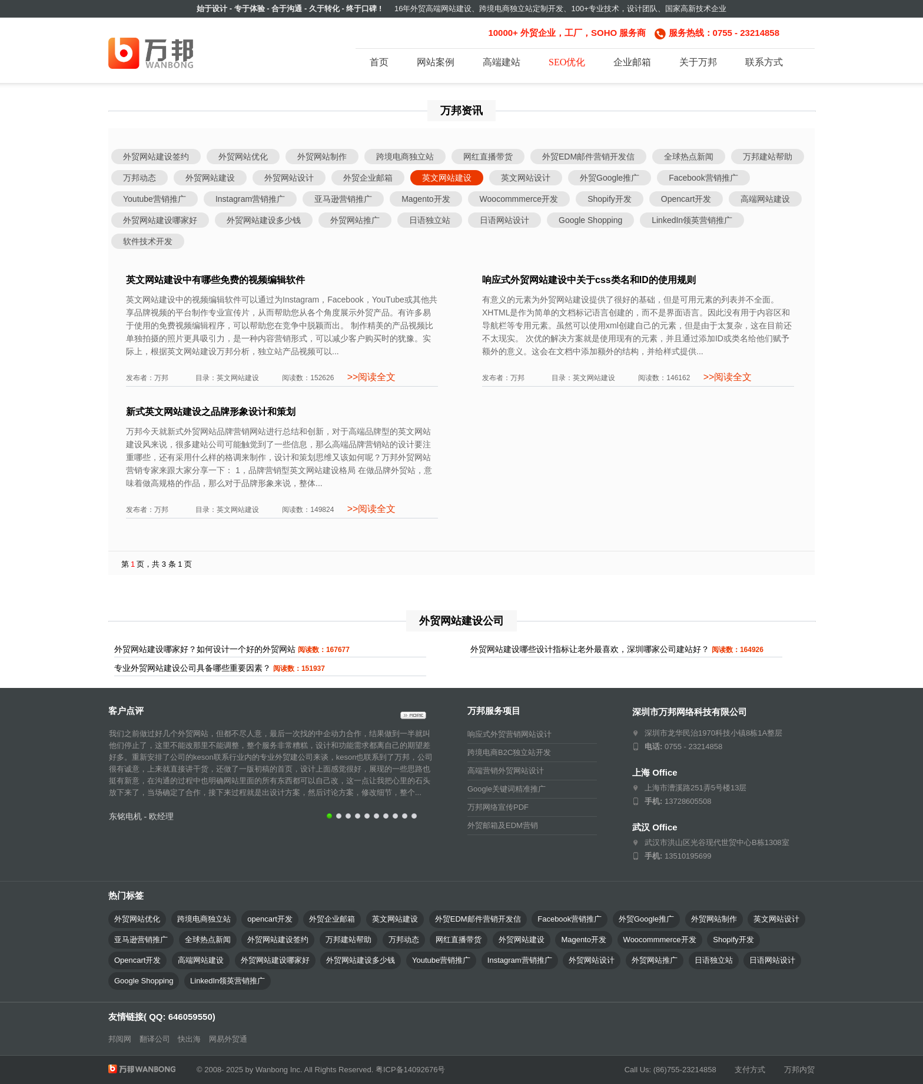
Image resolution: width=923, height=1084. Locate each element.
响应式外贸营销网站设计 (509, 734)
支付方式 (750, 1069)
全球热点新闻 (688, 156)
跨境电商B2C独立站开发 (509, 752)
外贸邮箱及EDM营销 (502, 825)
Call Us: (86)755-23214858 (670, 1069)
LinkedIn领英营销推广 (692, 220)
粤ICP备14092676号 (411, 1069)
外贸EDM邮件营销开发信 (588, 156)
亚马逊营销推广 (343, 199)
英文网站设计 (525, 177)
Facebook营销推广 (703, 177)
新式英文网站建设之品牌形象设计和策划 (211, 412)
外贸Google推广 (609, 177)
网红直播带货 (488, 156)
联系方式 (764, 62)
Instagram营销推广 (250, 199)
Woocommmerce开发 (519, 199)
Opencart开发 (686, 199)
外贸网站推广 (355, 220)
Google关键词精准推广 (506, 788)
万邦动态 (139, 177)
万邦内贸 (799, 1069)
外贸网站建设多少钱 (264, 220)
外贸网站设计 (289, 177)
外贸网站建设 (210, 177)
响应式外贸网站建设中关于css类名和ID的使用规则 (589, 280)
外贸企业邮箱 (368, 177)
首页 (379, 62)
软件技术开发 (147, 241)
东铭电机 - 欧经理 (141, 816)
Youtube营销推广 (154, 199)
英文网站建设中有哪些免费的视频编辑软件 (215, 280)
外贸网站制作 (322, 156)
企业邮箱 (632, 62)
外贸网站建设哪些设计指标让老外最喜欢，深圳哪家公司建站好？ (589, 649)
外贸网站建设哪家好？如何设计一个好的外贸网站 (205, 649)
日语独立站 (429, 220)
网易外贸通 (228, 1039)
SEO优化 (567, 62)
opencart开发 (270, 919)
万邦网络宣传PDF (498, 807)
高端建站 (501, 62)
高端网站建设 (765, 199)
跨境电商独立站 (405, 156)
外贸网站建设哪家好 (160, 220)
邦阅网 (119, 1039)
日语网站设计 (504, 220)
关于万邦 (698, 62)
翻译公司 (155, 1039)
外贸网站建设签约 (156, 156)
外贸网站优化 (243, 156)
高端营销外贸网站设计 (505, 770)
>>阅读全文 (370, 377)
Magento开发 (425, 199)
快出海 (189, 1039)
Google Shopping (590, 220)
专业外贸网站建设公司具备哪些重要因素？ (192, 668)
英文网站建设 (447, 177)
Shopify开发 (609, 199)
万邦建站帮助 (767, 156)
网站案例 (435, 62)
